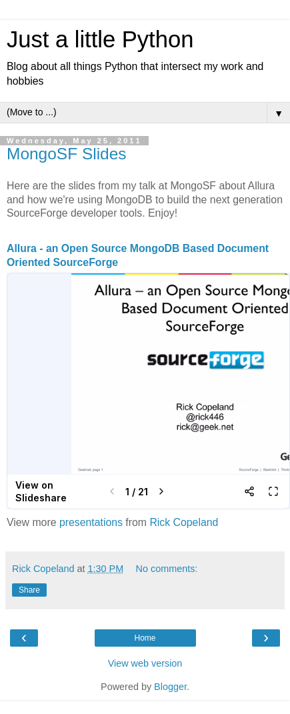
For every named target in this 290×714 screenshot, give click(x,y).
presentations (91, 522)
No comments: (167, 568)
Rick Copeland (183, 522)
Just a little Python (100, 39)
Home (144, 638)
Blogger (170, 686)
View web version (145, 663)
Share (29, 590)
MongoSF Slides (67, 154)
